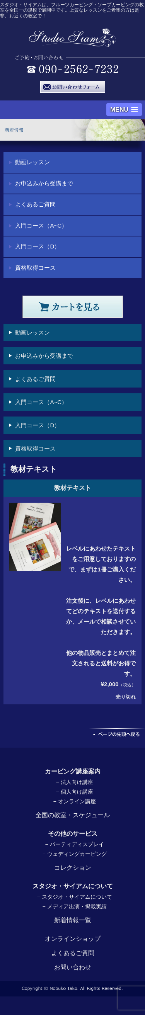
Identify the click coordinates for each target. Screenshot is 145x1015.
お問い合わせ (72, 967)
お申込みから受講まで (44, 183)
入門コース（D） (37, 246)
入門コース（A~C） (41, 225)
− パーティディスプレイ (74, 844)
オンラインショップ (73, 938)
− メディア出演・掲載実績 (74, 906)
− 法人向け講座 (74, 782)
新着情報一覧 (72, 920)
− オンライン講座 (74, 801)
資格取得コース (35, 267)
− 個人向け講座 (74, 792)
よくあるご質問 (35, 204)
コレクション (72, 867)
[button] (124, 109)
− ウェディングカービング (74, 854)
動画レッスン (32, 162)
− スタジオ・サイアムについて (74, 897)
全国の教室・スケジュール (73, 815)
